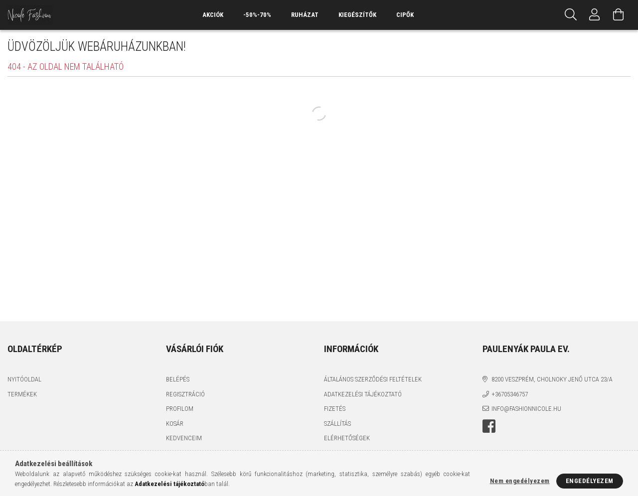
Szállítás (337, 423)
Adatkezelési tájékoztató (363, 394)
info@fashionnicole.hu (526, 408)
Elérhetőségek (347, 438)
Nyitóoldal (24, 379)
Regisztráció (185, 394)
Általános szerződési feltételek (373, 379)
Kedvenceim (184, 438)
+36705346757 (509, 394)
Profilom (179, 408)
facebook (488, 426)
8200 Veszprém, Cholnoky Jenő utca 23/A (552, 379)
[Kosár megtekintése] (619, 15)
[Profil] (595, 15)
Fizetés (334, 408)
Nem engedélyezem (520, 481)
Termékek (22, 394)
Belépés (177, 379)
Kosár (174, 423)
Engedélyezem (590, 481)
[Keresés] (571, 15)
